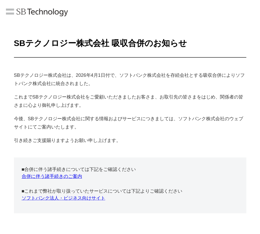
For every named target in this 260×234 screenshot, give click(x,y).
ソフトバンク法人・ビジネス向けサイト (63, 198)
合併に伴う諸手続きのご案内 (52, 176)
